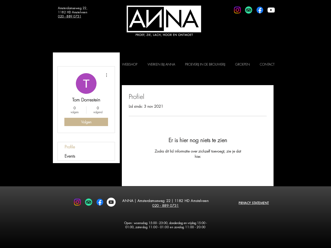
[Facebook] (259, 10)
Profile (70, 147)
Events (70, 156)
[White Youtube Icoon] (271, 10)
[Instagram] (237, 10)
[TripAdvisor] (248, 10)
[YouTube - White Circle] (111, 202)
